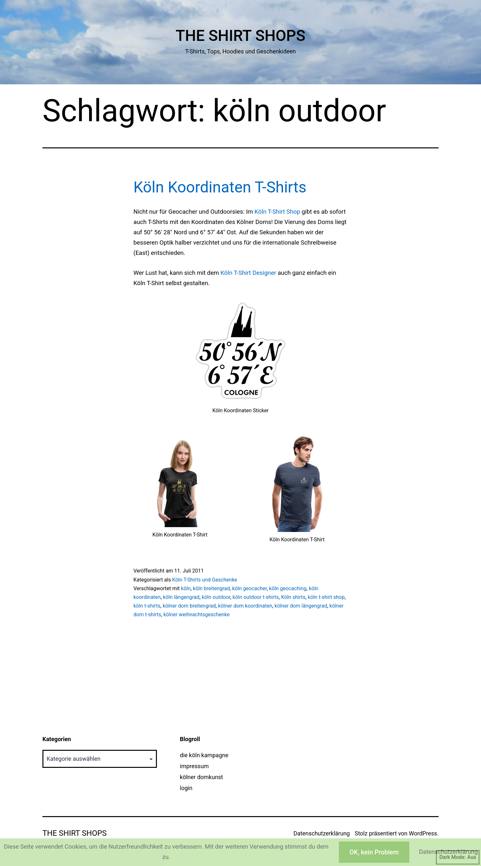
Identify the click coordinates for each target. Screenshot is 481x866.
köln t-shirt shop (326, 597)
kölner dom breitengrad (189, 606)
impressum (194, 766)
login (186, 788)
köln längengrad (181, 597)
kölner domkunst (201, 777)
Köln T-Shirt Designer (248, 272)
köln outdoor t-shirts (255, 597)
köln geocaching (288, 588)
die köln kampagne (204, 755)
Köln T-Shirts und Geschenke (204, 580)
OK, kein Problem (374, 852)
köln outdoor (216, 597)
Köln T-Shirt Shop (277, 211)
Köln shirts (293, 597)
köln (186, 588)
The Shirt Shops (240, 35)
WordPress (423, 833)
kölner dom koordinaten (245, 606)
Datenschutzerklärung (322, 833)
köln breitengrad (211, 588)
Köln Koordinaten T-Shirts (219, 187)
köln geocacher (249, 588)
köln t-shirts (146, 606)
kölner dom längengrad (301, 606)
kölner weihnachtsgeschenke (196, 614)
